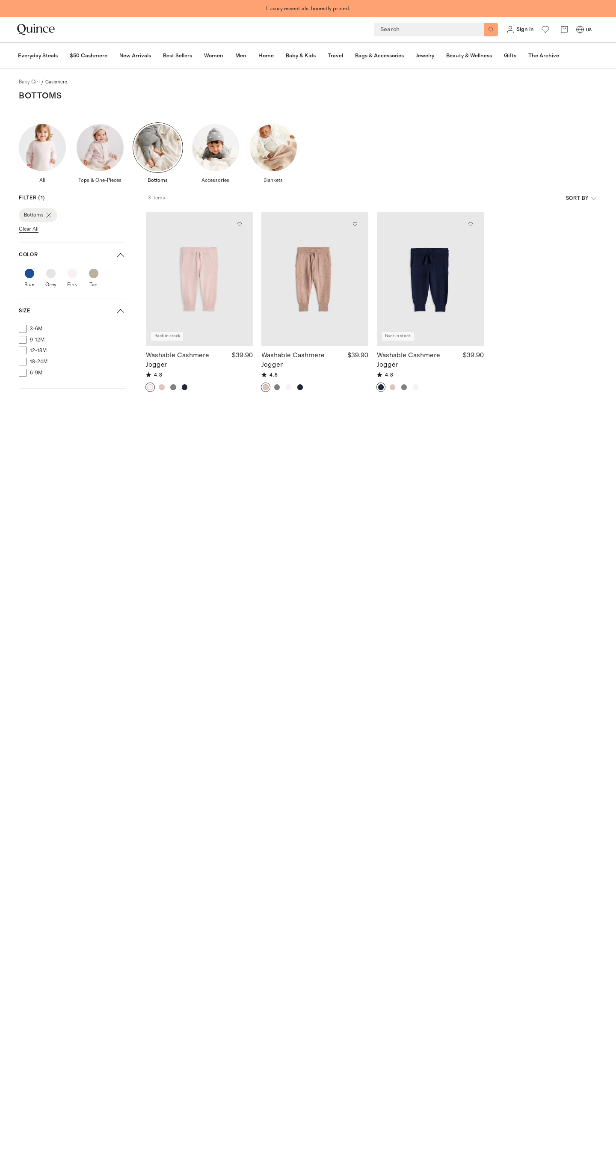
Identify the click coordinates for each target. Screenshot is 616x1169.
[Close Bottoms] (48, 215)
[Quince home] (36, 29)
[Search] (491, 29)
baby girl (29, 81)
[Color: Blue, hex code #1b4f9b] (29, 273)
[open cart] (564, 29)
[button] (72, 255)
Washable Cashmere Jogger (177, 359)
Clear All (28, 228)
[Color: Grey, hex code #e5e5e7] (51, 273)
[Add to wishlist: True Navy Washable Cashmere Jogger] (470, 224)
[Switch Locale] (580, 29)
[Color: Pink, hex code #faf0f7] (72, 273)
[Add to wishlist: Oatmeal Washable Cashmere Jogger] (355, 224)
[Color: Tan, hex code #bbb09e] (93, 273)
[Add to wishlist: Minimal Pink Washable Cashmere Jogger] (239, 224)
